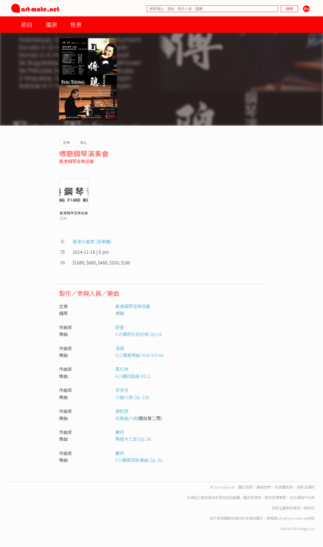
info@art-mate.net (292, 518)
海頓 (119, 348)
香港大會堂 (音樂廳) (92, 241)
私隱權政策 (284, 487)
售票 (76, 24)
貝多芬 (121, 390)
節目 (27, 24)
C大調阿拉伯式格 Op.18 (138, 334)
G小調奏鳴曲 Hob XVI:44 (139, 355)
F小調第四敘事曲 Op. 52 (139, 460)
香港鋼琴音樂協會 (76, 161)
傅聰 (119, 313)
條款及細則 (306, 487)
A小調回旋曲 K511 (133, 376)
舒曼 (119, 327)
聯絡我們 (264, 487)
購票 (51, 24)
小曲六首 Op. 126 (132, 397)
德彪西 (121, 411)
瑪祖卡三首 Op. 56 (133, 439)
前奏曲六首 (126, 418)
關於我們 (245, 487)
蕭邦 (119, 432)
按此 (311, 507)
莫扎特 (121, 369)
